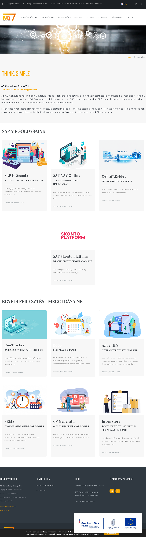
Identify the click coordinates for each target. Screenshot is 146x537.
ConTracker (15, 345)
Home (129, 57)
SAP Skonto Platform (71, 256)
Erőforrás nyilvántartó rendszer (24, 426)
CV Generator (64, 421)
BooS (57, 345)
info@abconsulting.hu (8, 507)
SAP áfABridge (114, 176)
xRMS (9, 421)
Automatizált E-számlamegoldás (24, 180)
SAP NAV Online (66, 175)
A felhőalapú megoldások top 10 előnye (89, 486)
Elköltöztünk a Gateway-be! (85, 501)
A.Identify (110, 345)
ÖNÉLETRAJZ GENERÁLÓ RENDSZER (71, 426)
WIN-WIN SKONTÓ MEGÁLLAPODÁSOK (72, 261)
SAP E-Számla (16, 175)
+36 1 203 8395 (5, 510)
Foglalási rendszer (64, 349)
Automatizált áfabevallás (117, 181)
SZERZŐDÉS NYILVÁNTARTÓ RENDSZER (24, 349)
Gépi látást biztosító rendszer (120, 350)
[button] (14, 203)
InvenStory (111, 421)
